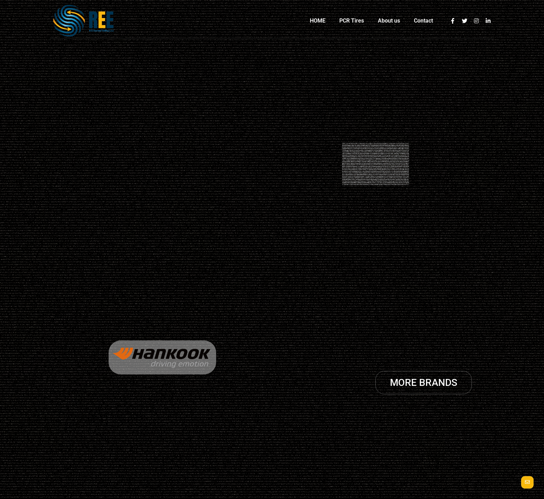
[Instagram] (476, 20)
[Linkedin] (488, 20)
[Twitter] (464, 20)
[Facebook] (452, 20)
